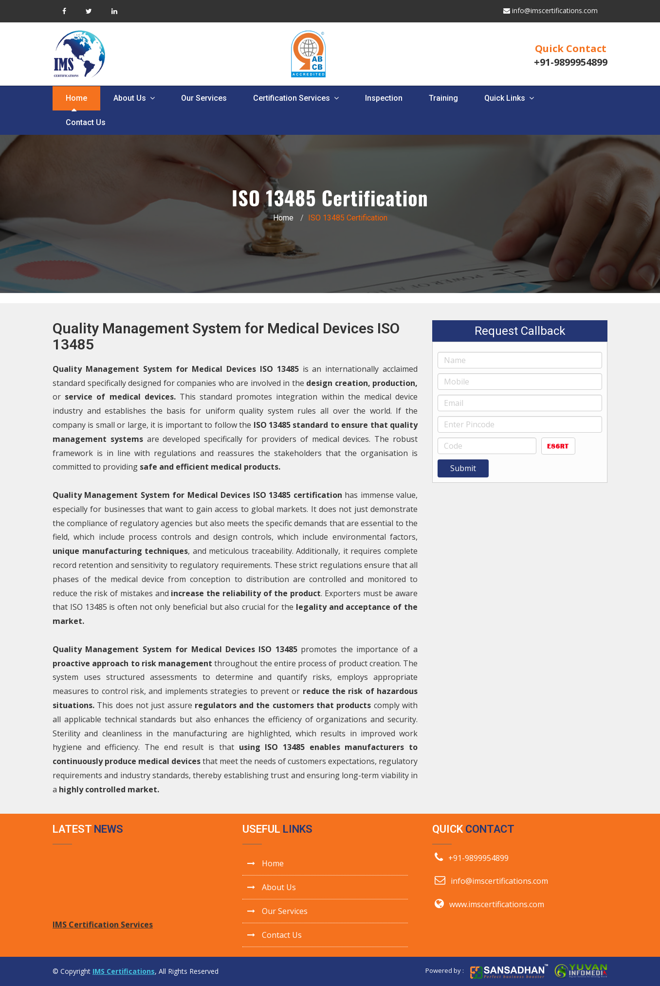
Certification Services (296, 98)
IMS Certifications (123, 971)
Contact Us (86, 122)
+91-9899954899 (570, 62)
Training (443, 98)
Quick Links (509, 98)
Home (76, 98)
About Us (134, 98)
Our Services (204, 98)
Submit (463, 468)
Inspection (384, 98)
